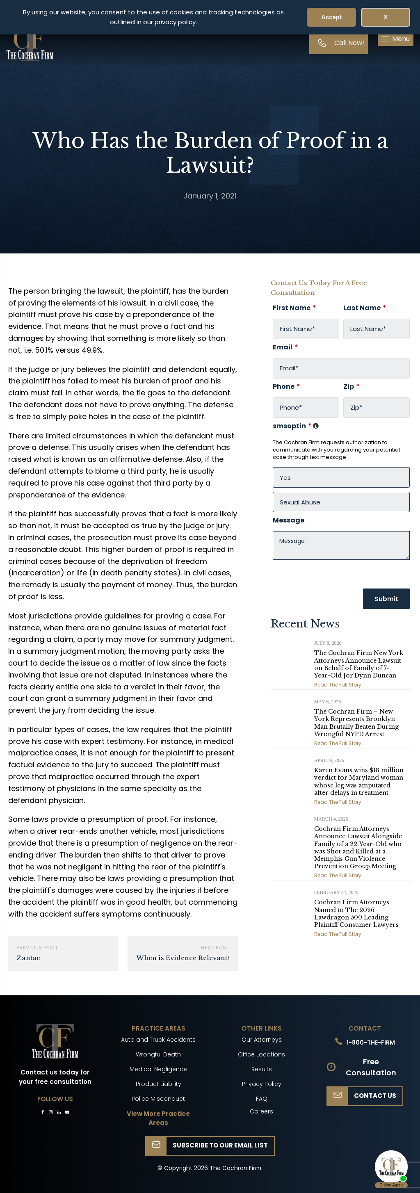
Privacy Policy (261, 1084)
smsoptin (296, 426)
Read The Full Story (337, 684)
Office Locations (261, 1054)
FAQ (261, 1099)
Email (285, 347)
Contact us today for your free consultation (55, 1077)
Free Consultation (371, 1067)
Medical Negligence (158, 1069)
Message (288, 520)
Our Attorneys (262, 1040)
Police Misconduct (158, 1099)
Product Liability (158, 1084)
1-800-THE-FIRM (371, 1042)
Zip (351, 387)
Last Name (364, 308)
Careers (261, 1111)
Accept (331, 17)
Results (261, 1069)
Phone (286, 387)
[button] (395, 39)
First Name (294, 308)
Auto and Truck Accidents (158, 1040)
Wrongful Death (158, 1054)
